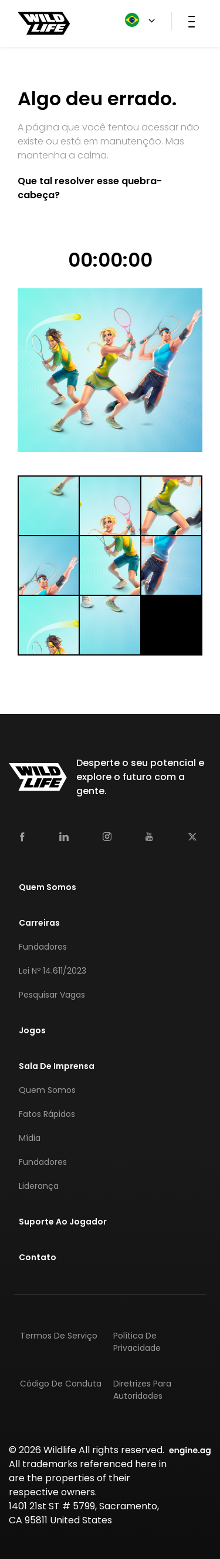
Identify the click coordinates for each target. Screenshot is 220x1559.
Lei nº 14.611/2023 (52, 971)
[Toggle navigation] (191, 21)
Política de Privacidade (137, 1342)
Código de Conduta (60, 1383)
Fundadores (43, 947)
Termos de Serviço (58, 1335)
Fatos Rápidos (47, 1114)
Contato (37, 1257)
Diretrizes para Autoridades (142, 1390)
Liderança (39, 1186)
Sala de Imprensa (56, 1066)
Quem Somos (47, 887)
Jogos (32, 1030)
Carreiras (39, 923)
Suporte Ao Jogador (63, 1221)
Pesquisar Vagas (52, 995)
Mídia (29, 1138)
